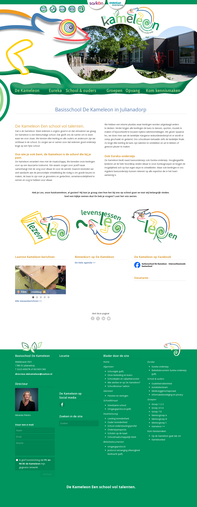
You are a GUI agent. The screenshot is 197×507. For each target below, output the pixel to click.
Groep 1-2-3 (158, 404)
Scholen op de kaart (117, 433)
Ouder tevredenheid (117, 422)
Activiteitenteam (160, 387)
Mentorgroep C (159, 422)
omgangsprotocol (116, 446)
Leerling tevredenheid (118, 418)
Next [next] (61, 280)
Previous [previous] (19, 280)
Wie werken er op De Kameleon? (124, 382)
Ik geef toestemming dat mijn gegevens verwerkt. (34, 463)
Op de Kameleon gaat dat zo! (166, 435)
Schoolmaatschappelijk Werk (122, 437)
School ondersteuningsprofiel (122, 425)
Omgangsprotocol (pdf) (119, 408)
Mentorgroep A (159, 415)
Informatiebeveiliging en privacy (167, 394)
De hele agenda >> (85, 262)
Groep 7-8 (157, 411)
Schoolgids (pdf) (116, 371)
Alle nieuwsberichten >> (28, 300)
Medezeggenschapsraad (164, 390)
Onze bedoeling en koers (120, 375)
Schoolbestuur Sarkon (118, 386)
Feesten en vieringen (118, 395)
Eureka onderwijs (160, 366)
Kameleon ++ (158, 426)
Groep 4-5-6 (158, 407)
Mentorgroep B (159, 418)
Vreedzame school (117, 405)
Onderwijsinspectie (117, 429)
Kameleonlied (158, 439)
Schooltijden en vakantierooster (123, 378)
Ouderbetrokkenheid (162, 383)
